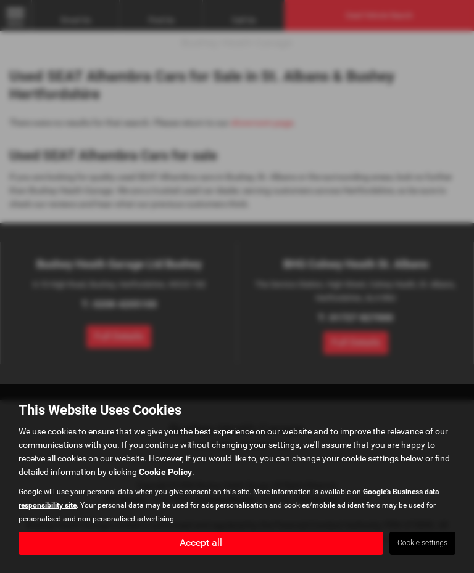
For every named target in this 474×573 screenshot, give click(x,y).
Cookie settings (422, 542)
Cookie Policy (165, 472)
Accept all (201, 542)
